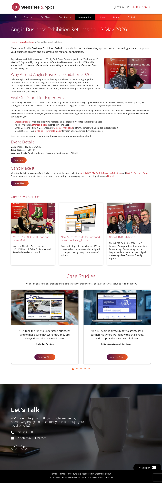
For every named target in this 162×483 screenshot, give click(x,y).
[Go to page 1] (73, 369)
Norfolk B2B (85, 173)
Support (116, 17)
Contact (131, 17)
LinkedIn (111, 176)
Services (28, 17)
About (102, 17)
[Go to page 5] (89, 369)
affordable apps (39, 124)
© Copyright (73, 473)
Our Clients (46, 17)
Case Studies (64, 17)
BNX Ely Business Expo (137, 173)
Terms (54, 473)
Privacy (62, 473)
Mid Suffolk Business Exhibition (107, 173)
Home (14, 42)
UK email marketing (63, 127)
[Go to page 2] (77, 369)
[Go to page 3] (81, 369)
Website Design (22, 121)
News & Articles (86, 17)
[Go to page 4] (85, 369)
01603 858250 (133, 7)
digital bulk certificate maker (48, 131)
